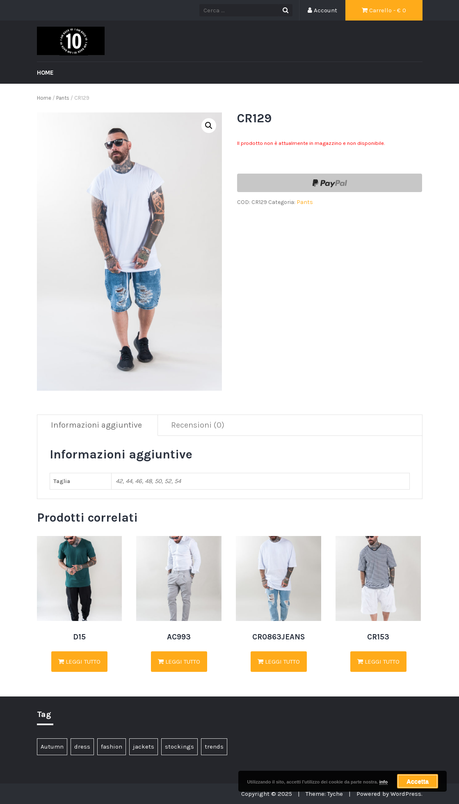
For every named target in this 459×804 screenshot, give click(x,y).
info (383, 781)
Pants (62, 98)
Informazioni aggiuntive (96, 425)
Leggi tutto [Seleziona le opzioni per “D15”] (79, 661)
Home (45, 72)
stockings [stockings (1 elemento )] (179, 746)
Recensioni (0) (197, 425)
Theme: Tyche (324, 793)
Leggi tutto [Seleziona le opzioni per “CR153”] (378, 661)
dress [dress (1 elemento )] (82, 746)
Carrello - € (384, 10)
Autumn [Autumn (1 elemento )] (52, 746)
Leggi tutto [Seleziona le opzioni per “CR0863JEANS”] (279, 661)
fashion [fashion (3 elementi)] (111, 746)
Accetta (417, 781)
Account (322, 10)
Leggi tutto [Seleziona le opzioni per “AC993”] (179, 661)
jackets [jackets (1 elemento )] (143, 746)
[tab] (96, 425)
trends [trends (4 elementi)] (214, 746)
